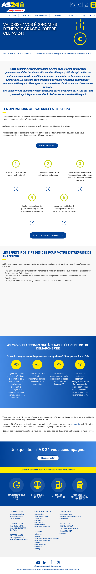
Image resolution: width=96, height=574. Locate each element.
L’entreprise (65, 512)
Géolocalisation (40, 524)
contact (63, 534)
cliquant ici (75, 424)
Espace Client (39, 514)
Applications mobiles (42, 516)
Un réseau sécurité (16, 516)
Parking (37, 549)
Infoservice (38, 518)
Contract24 (38, 546)
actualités (65, 523)
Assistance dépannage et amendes (47, 538)
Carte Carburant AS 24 (17, 526)
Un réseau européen (17, 514)
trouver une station (69, 528)
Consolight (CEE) (40, 544)
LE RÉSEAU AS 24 (16, 512)
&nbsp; (48, 305)
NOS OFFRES (26, 16)
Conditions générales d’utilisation (26, 569)
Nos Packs (13, 530)
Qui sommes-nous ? (66, 514)
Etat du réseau (15, 518)
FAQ (83, 16)
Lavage (37, 542)
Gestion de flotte (43, 512)
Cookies (77, 569)
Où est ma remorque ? (42, 526)
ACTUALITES (72, 16)
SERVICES (25, 54)
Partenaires (64, 518)
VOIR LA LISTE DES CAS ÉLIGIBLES (49, 235)
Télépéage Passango (17, 538)
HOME (4, 54)
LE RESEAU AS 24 (9, 16)
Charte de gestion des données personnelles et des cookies (55, 569)
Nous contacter (48, 458)
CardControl (39, 522)
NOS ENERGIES (41, 16)
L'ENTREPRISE (57, 16)
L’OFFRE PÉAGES (16, 535)
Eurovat (37, 536)
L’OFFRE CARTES (16, 523)
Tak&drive (38, 534)
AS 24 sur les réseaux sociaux (70, 516)
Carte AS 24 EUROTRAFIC (18, 528)
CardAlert (38, 520)
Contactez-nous (46, 146)
